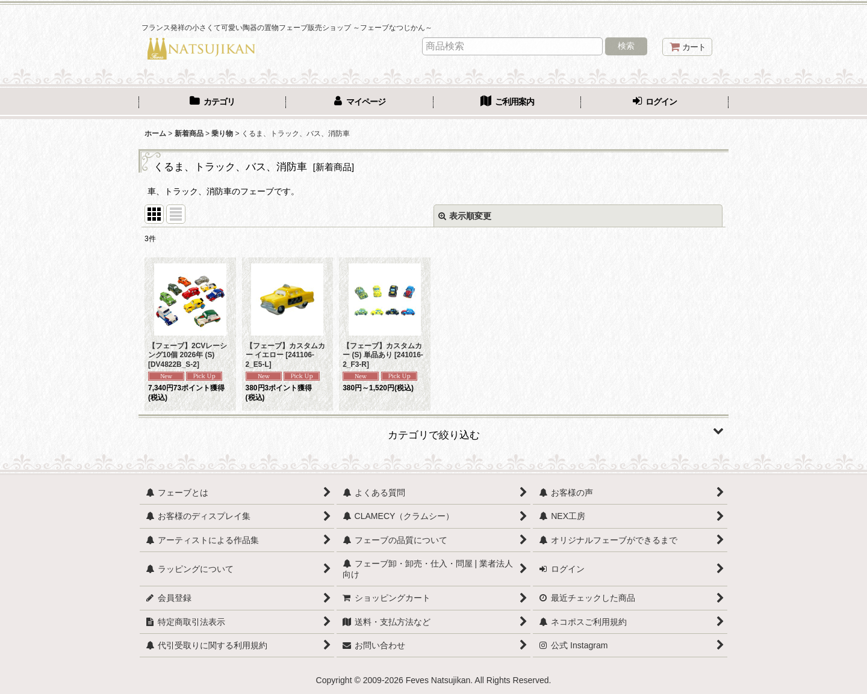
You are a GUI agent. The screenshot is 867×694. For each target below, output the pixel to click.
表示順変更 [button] (464, 216)
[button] (433, 430)
